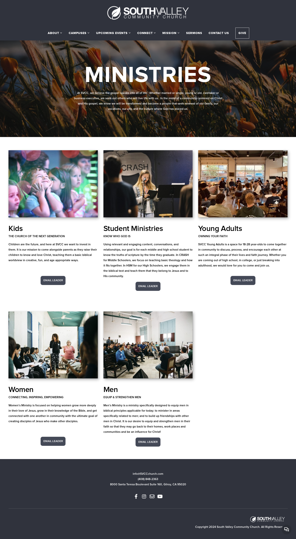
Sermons (194, 33)
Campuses (79, 33)
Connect (146, 33)
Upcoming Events (113, 33)
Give (242, 33)
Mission (171, 33)
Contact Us (219, 33)
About (55, 33)
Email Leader (53, 280)
